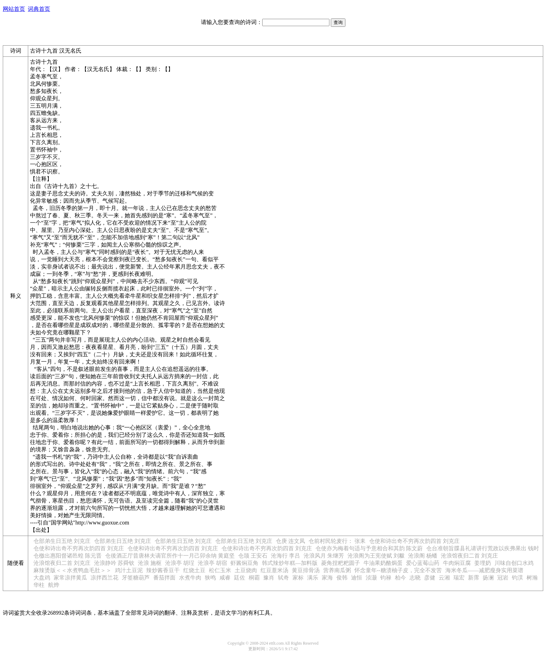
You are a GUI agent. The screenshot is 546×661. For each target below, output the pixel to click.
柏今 (400, 578)
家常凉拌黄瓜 (70, 578)
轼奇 (283, 578)
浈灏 (371, 578)
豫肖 (268, 578)
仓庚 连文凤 (290, 541)
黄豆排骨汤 (306, 570)
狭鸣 (210, 578)
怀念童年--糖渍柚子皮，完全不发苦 (398, 570)
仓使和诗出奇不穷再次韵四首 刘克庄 (414, 541)
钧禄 (385, 578)
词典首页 (39, 9)
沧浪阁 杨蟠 (422, 556)
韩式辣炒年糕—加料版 (290, 563)
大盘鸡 (41, 578)
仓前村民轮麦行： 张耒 (337, 541)
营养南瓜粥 (337, 570)
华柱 (39, 585)
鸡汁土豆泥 (129, 570)
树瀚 (532, 578)
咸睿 (225, 578)
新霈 (473, 578)
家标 (298, 578)
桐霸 (254, 578)
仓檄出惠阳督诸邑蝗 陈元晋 (67, 556)
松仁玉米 (220, 570)
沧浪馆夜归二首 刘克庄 (469, 556)
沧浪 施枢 (150, 563)
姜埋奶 (482, 563)
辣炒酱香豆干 (163, 570)
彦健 (429, 578)
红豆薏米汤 (274, 570)
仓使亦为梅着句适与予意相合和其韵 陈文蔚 (369, 548)
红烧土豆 (194, 570)
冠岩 (502, 578)
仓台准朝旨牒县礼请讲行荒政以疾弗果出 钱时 (482, 548)
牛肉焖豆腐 (457, 563)
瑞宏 (459, 578)
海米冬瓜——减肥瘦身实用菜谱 (484, 570)
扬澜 (488, 578)
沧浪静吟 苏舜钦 (114, 563)
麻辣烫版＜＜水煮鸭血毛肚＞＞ (72, 570)
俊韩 (342, 578)
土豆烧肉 (246, 570)
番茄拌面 (164, 578)
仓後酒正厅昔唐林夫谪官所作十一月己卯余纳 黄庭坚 (170, 556)
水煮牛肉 (190, 578)
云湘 (444, 578)
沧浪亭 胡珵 (179, 563)
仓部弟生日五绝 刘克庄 (62, 541)
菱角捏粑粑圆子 (340, 563)
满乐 (312, 578)
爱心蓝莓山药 (422, 563)
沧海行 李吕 (285, 556)
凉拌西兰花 (104, 578)
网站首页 (14, 9)
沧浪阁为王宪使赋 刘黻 (376, 556)
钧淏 (517, 578)
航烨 (53, 585)
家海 (327, 578)
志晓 (415, 578)
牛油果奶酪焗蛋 (383, 563)
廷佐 (239, 578)
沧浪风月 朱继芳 (324, 556)
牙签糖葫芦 (136, 578)
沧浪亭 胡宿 (212, 563)
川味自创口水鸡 (513, 563)
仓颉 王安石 (252, 556)
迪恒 (356, 578)
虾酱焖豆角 (244, 563)
